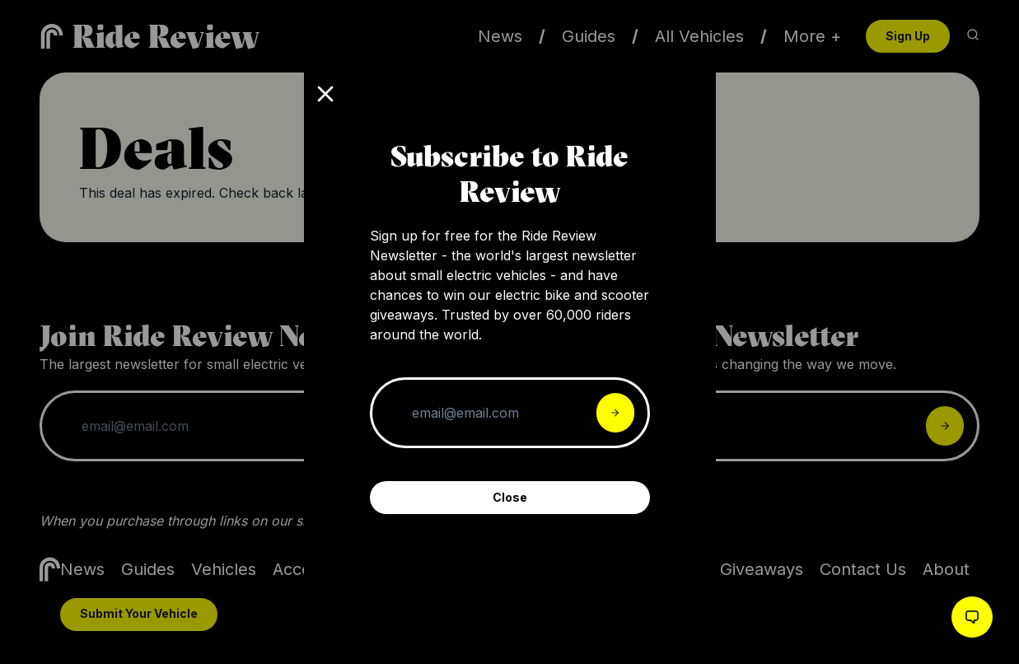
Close (510, 497)
